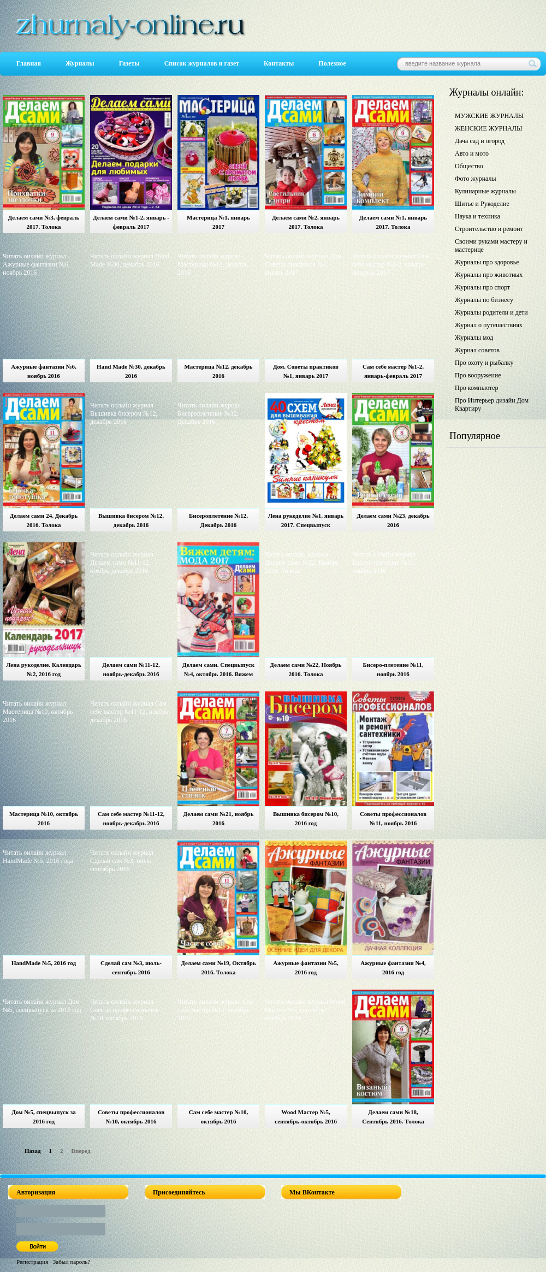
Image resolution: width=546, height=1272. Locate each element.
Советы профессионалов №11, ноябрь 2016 (393, 818)
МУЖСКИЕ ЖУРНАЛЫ (489, 116)
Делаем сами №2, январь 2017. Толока (306, 222)
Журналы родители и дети (491, 312)
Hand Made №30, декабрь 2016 (131, 371)
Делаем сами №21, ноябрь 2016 (218, 818)
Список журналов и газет (201, 63)
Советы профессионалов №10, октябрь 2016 (131, 1117)
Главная (28, 63)
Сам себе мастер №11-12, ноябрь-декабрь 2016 (131, 818)
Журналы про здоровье (487, 262)
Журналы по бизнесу (484, 300)
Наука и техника (477, 216)
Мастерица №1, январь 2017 (218, 222)
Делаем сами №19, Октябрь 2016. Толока (218, 967)
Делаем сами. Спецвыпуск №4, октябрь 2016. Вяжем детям (218, 671)
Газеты (129, 63)
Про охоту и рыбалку (484, 362)
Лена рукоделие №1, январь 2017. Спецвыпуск (306, 520)
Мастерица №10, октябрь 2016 (43, 818)
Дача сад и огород (480, 141)
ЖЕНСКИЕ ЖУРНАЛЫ (488, 128)
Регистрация (32, 1261)
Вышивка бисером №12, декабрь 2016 (131, 520)
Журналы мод (474, 337)
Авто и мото (472, 153)
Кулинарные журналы (485, 191)
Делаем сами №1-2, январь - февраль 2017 (131, 222)
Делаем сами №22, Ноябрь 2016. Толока (305, 669)
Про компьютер (476, 388)
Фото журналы (475, 178)
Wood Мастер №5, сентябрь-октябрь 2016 (306, 1117)
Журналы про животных (489, 275)
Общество (469, 166)
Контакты (279, 63)
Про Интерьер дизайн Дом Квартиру (492, 404)
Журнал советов (477, 350)
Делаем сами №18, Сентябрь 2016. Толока (393, 1117)
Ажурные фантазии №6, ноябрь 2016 (43, 371)
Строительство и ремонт (489, 229)
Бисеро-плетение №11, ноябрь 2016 (393, 669)
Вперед (81, 1150)
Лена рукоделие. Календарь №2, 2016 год (43, 669)
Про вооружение (478, 375)
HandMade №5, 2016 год (43, 963)
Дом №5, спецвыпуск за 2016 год (43, 1117)
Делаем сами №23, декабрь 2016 (393, 520)
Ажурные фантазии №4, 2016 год (393, 967)
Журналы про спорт (482, 287)
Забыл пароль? (72, 1261)
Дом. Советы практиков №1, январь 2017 (306, 371)
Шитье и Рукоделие (482, 204)
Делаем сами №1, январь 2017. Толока (393, 222)
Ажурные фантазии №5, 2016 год (306, 967)
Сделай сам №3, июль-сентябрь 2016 (131, 967)
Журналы (80, 63)
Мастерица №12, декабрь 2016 (218, 371)
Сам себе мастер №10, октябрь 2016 (218, 1117)
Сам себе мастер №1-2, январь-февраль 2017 (393, 371)
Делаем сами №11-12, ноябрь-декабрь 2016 (130, 669)
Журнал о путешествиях (489, 325)
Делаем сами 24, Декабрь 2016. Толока (44, 520)
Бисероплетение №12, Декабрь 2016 (218, 520)
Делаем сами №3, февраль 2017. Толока (44, 222)
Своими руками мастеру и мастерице (491, 245)
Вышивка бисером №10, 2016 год (306, 818)
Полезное (332, 63)
